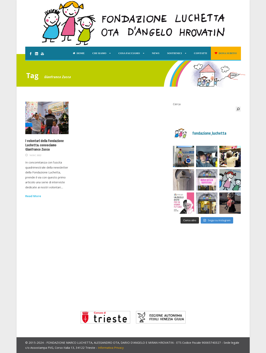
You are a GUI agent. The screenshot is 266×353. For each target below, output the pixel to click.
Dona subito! (226, 53)
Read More (33, 196)
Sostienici (174, 53)
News (155, 53)
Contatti (200, 53)
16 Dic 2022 (35, 155)
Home (79, 53)
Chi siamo (99, 53)
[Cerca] (238, 109)
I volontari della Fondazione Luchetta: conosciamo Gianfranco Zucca (44, 145)
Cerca (177, 104)
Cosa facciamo (129, 53)
